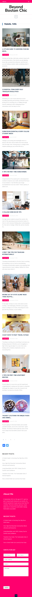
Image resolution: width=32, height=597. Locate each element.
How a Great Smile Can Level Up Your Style (13, 479)
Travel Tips (5, 55)
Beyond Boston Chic (16, 8)
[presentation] (14, 583)
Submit (6, 587)
